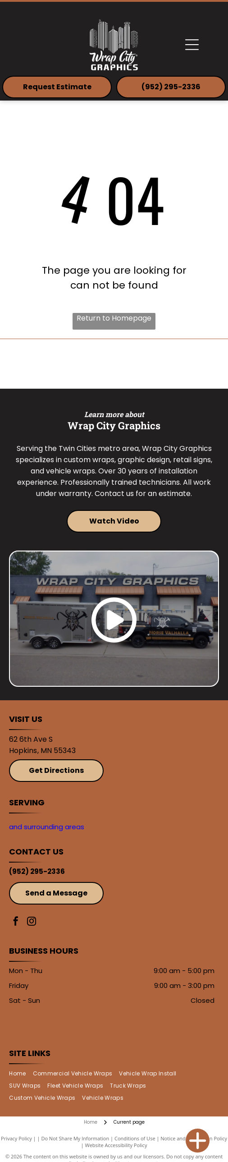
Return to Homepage (114, 318)
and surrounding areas (46, 826)
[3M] (61, 363)
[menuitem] (20, 1074)
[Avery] (166, 363)
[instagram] (31, 922)
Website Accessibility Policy (116, 1145)
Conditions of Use (134, 1138)
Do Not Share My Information (75, 1138)
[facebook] (16, 922)
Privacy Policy (16, 1138)
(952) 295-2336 (37, 871)
